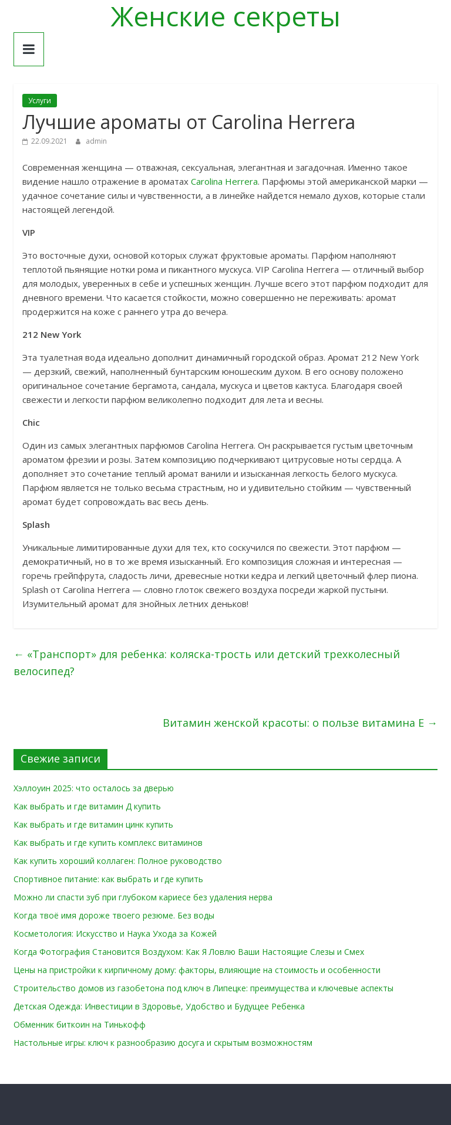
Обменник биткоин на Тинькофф (80, 1024)
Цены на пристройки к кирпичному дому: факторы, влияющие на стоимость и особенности (197, 969)
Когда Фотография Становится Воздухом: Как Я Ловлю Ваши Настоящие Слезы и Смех (189, 951)
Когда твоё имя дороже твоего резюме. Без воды (114, 915)
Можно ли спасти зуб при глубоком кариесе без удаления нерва (143, 897)
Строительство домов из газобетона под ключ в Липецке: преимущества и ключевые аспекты (203, 988)
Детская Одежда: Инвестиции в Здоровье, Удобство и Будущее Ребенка (159, 1006)
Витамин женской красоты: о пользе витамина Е (300, 723)
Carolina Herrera (224, 181)
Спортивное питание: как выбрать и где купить (108, 879)
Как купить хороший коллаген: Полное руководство (118, 860)
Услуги (39, 101)
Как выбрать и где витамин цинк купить (93, 824)
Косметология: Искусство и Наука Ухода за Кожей (115, 933)
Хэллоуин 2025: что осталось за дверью (94, 788)
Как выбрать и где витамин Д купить (87, 806)
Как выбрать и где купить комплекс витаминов (108, 842)
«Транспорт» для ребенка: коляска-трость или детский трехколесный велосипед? (207, 662)
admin (96, 141)
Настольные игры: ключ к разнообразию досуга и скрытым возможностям (163, 1042)
